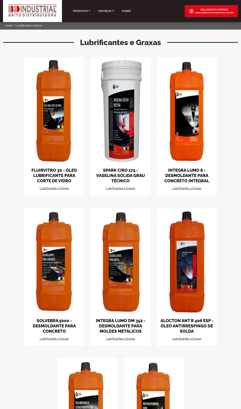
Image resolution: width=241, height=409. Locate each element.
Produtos (82, 11)
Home (9, 25)
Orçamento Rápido (211, 11)
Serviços (106, 11)
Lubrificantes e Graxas (29, 25)
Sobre (126, 11)
